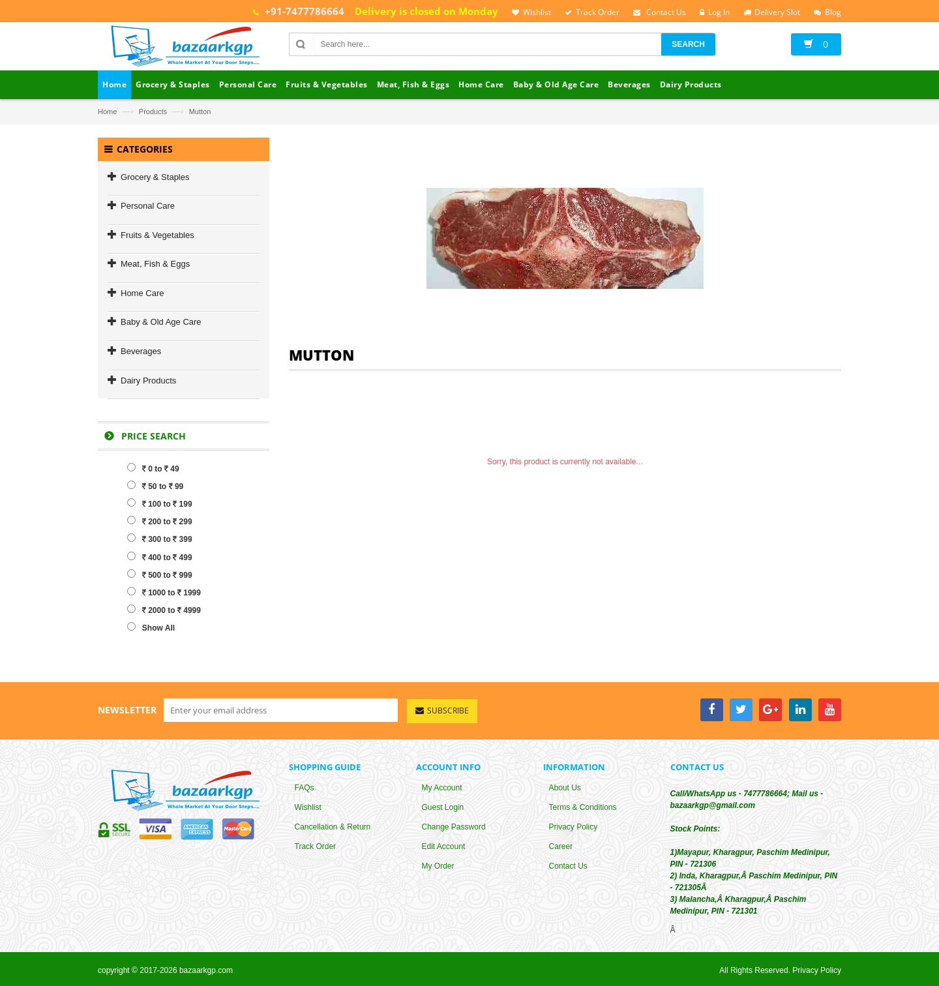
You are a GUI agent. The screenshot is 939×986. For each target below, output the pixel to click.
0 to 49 (153, 468)
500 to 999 (159, 574)
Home (107, 111)
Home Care (142, 293)
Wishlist (308, 807)
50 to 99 (155, 486)
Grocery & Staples (155, 177)
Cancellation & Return (333, 826)
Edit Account (444, 846)
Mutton (200, 111)
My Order (438, 866)
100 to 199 (159, 503)
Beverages (141, 351)
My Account (442, 787)
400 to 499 (159, 557)
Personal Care (148, 206)
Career (561, 846)
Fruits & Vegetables (157, 235)
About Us (565, 787)
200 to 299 (159, 521)
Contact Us (568, 866)
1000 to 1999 (164, 592)
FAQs (304, 787)
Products (153, 111)
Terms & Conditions (583, 807)
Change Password (454, 826)
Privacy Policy (573, 826)
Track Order (315, 846)
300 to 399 (159, 538)
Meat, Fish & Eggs (155, 264)
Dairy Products (148, 380)
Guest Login (443, 807)
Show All (151, 627)
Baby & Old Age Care (161, 322)
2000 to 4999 (164, 610)
